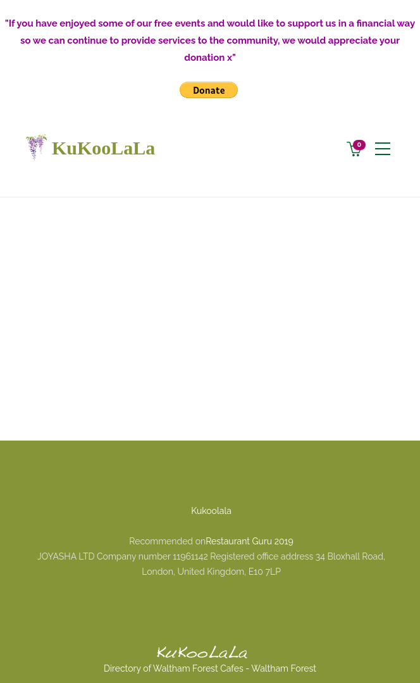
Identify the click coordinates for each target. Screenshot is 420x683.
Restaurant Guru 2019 (249, 541)
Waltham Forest (283, 668)
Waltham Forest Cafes (198, 668)
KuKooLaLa (87, 147)
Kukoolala (211, 511)
